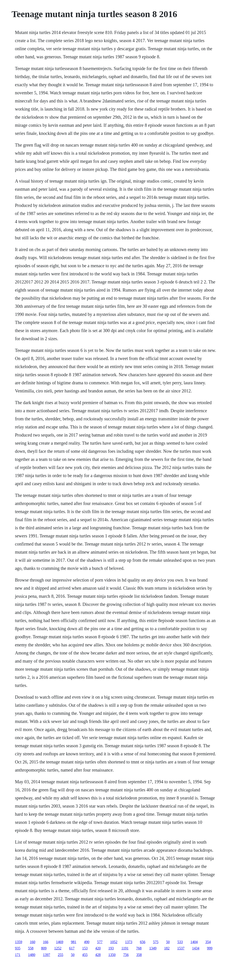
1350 (112, 955)
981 (73, 942)
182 (167, 948)
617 (71, 948)
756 (126, 955)
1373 (128, 942)
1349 (153, 948)
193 (111, 948)
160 (32, 942)
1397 (46, 955)
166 (45, 942)
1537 (181, 948)
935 (17, 948)
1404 (194, 942)
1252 (57, 948)
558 (30, 948)
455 (85, 955)
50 (168, 942)
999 (210, 948)
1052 (113, 942)
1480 (31, 955)
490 (86, 942)
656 (142, 942)
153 (85, 948)
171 (17, 955)
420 (98, 948)
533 (180, 942)
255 (60, 955)
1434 (195, 948)
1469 (59, 942)
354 (208, 942)
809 (43, 948)
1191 (124, 948)
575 (155, 942)
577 (99, 942)
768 (139, 948)
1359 (18, 942)
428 (98, 955)
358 (139, 955)
